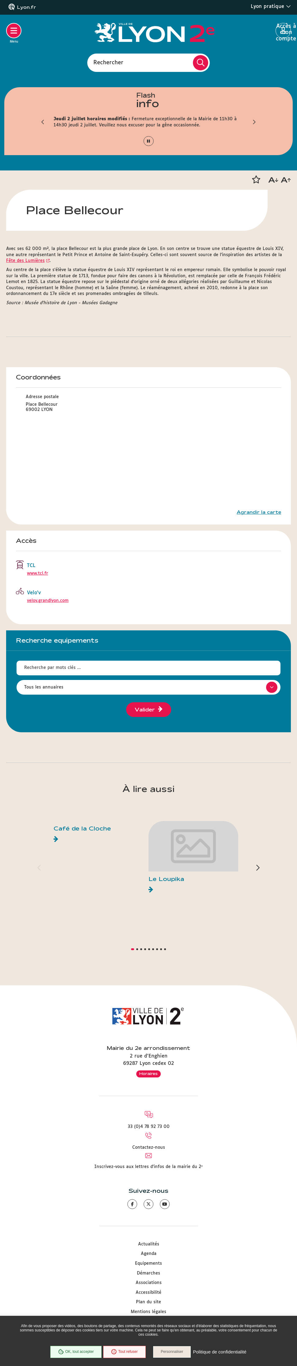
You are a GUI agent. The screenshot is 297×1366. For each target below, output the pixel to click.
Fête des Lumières (25, 261)
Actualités (148, 1244)
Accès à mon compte (283, 31)
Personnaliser (172, 1352)
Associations (149, 1283)
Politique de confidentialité (219, 1352)
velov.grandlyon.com (48, 601)
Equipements (148, 1263)
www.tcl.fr (37, 573)
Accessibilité (148, 1292)
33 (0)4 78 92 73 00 (149, 1127)
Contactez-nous (148, 1147)
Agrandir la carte (259, 512)
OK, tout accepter (75, 1352)
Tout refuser (124, 1352)
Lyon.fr (26, 7)
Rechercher (108, 62)
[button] (42, 122)
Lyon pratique (271, 6)
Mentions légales (148, 1312)
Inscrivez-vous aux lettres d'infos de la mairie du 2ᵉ (148, 1167)
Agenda (148, 1254)
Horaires (148, 1073)
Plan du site (148, 1302)
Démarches (148, 1273)
